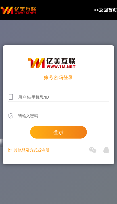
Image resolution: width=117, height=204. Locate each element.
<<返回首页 (105, 10)
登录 (58, 132)
